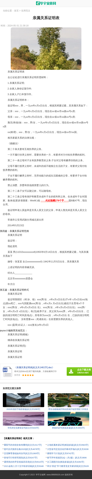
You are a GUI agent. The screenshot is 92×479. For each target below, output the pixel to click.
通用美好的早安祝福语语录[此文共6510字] (24, 462)
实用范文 (25, 10)
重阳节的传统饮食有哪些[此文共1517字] (23, 445)
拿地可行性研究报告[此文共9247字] (20, 457)
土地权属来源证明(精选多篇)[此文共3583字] (67, 445)
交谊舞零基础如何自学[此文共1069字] (22, 453)
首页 (16, 10)
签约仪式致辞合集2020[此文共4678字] (22, 449)
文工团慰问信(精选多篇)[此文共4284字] (65, 462)
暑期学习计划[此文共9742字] (60, 453)
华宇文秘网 (41, 474)
